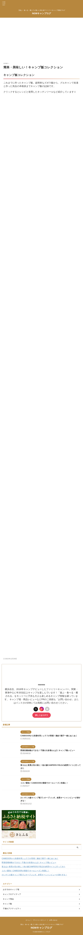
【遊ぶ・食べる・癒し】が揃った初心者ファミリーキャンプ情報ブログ (41, 924)
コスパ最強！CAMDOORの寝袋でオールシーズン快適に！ (40, 783)
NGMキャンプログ (41, 13)
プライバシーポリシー (39, 920)
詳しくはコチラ (41, 715)
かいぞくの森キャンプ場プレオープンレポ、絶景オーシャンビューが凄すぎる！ (34, 875)
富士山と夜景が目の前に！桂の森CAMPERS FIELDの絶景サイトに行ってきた (33, 867)
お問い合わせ (53, 920)
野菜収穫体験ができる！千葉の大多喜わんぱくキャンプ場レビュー (44, 750)
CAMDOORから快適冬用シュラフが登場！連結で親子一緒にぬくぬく (45, 736)
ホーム (28, 920)
